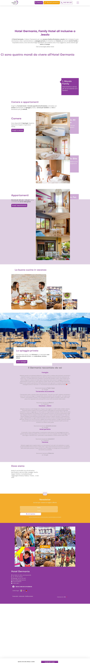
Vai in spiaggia (22, 438)
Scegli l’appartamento (18, 261)
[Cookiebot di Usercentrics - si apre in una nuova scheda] (9, 660)
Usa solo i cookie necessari (78, 652)
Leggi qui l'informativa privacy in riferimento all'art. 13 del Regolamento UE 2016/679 (45, 627)
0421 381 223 (66, 2)
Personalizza (78, 647)
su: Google (45, 481)
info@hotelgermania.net (53, 649)
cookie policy (27, 656)
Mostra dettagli (22, 660)
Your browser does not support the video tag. (45, 28)
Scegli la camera (17, 169)
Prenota (38, 2)
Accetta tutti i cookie (78, 643)
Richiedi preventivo (51, 2)
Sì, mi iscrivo (66, 623)
